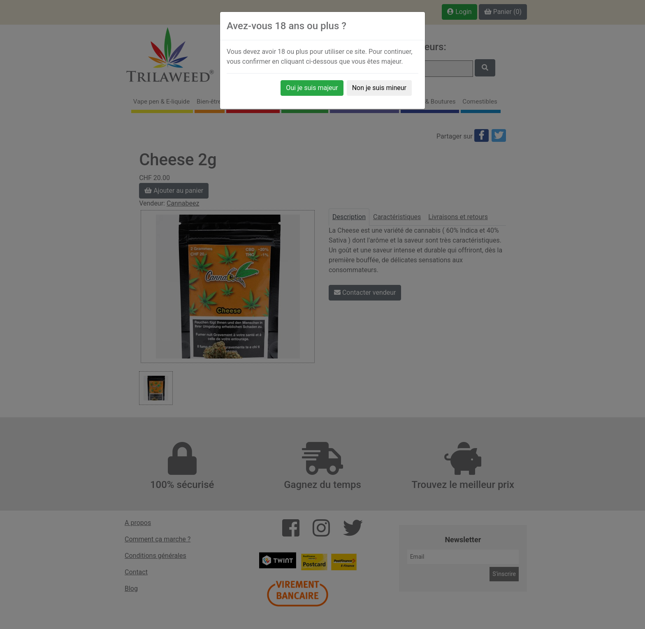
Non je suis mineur (379, 88)
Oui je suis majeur (312, 88)
